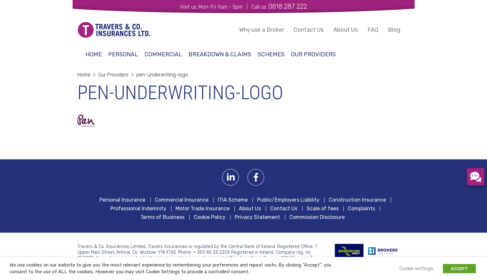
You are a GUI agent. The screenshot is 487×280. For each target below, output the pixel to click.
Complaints (361, 208)
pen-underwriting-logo (162, 75)
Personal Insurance (122, 200)
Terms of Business (162, 217)
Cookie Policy (209, 217)
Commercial (163, 54)
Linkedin (230, 177)
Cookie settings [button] (416, 268)
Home (93, 54)
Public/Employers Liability (288, 200)
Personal (123, 54)
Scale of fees (323, 208)
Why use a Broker (261, 29)
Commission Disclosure (317, 217)
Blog (394, 29)
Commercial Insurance (181, 200)
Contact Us (309, 29)
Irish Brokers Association (386, 251)
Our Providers (313, 54)
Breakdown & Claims (219, 54)
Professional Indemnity (138, 208)
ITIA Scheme (233, 200)
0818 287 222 (287, 6)
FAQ (372, 29)
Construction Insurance (357, 200)
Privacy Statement (257, 217)
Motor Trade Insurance (203, 208)
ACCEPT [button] (459, 268)
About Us (345, 29)
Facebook (255, 177)
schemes (271, 54)
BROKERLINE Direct (349, 251)
